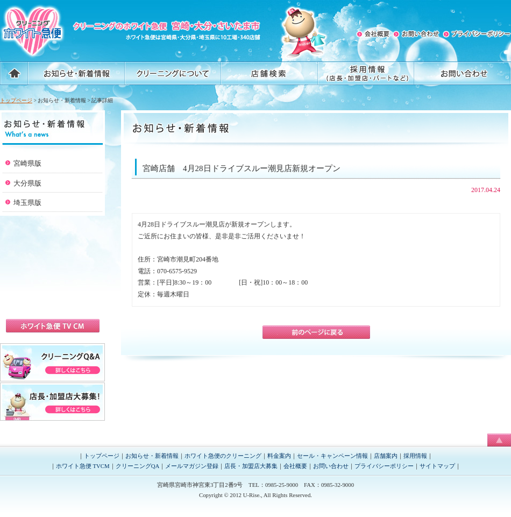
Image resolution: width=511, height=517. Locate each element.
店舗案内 (386, 455)
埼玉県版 (27, 203)
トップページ (16, 100)
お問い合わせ (331, 466)
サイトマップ (437, 466)
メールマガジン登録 (191, 466)
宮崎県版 (27, 163)
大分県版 (27, 183)
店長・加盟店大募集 (251, 466)
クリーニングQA (138, 466)
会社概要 (295, 466)
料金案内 (279, 455)
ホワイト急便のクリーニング (222, 455)
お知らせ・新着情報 (152, 455)
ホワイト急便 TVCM (83, 466)
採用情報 (415, 455)
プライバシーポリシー (384, 466)
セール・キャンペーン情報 (332, 455)
